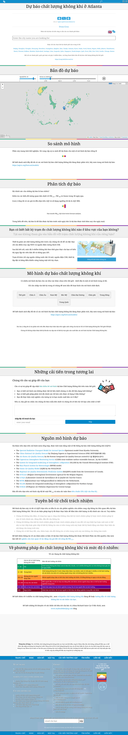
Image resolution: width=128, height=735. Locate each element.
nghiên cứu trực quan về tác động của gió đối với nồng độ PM (47, 539)
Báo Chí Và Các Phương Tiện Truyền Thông (29, 672)
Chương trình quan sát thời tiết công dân (69, 688)
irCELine (23, 474)
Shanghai (21, 48)
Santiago (46, 51)
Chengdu (28, 48)
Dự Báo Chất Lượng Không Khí (25, 699)
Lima (51, 51)
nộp (81, 721)
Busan (89, 48)
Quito (62, 51)
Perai (86, 51)
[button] (64, 108)
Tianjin (65, 48)
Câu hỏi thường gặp (22, 690)
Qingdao (56, 48)
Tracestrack (125, 137)
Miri (90, 51)
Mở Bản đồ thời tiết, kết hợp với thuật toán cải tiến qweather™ (71, 685)
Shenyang (35, 48)
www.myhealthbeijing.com (62, 608)
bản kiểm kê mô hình (48, 386)
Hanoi (15, 51)
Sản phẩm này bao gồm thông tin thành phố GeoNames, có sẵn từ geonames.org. (69, 680)
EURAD (22, 487)
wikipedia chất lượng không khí (71, 596)
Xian (61, 48)
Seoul (85, 48)
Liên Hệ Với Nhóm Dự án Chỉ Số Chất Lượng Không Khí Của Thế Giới (31, 670)
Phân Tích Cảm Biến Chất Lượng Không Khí (30, 686)
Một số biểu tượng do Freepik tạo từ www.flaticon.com (66, 698)
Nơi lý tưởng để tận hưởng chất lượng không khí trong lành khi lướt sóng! (72, 708)
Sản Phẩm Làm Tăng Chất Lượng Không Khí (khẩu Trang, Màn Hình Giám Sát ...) (31, 701)
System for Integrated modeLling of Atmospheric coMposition (44, 462)
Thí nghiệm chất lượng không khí (26, 685)
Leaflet (89, 137)
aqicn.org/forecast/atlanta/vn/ (66, 22)
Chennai (20, 51)
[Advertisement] (64, 349)
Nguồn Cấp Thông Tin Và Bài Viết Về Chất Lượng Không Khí (30, 682)
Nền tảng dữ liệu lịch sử (23, 706)
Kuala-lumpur (76, 51)
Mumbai (32, 51)
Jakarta (103, 48)
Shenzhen (42, 48)
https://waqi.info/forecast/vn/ (64, 59)
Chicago (106, 51)
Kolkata (26, 51)
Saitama (70, 48)
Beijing (15, 48)
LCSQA (22, 477)
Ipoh (82, 51)
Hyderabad (39, 51)
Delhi (98, 48)
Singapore (68, 51)
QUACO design (60, 712)
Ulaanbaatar (110, 48)
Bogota (94, 48)
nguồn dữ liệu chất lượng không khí (27, 695)
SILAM (22, 484)
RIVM (22, 481)
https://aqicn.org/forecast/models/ (25, 165)
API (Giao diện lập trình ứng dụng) (27, 704)
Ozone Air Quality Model (30, 468)
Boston (112, 51)
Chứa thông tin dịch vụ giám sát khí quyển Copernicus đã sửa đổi (72, 694)
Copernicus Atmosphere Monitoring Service (37, 459)
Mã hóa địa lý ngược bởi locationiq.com (68, 702)
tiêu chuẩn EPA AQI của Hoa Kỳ (84, 491)
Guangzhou (49, 48)
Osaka (80, 48)
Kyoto (76, 48)
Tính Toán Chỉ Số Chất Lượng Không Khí (29, 697)
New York (95, 51)
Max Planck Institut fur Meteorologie (34, 465)
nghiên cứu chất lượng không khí (28, 676)
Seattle (101, 51)
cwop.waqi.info (58, 690)
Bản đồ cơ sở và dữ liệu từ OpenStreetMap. (69, 704)
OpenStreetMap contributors (107, 137)
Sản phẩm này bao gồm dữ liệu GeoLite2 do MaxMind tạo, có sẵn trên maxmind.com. (72, 676)
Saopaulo (57, 51)
